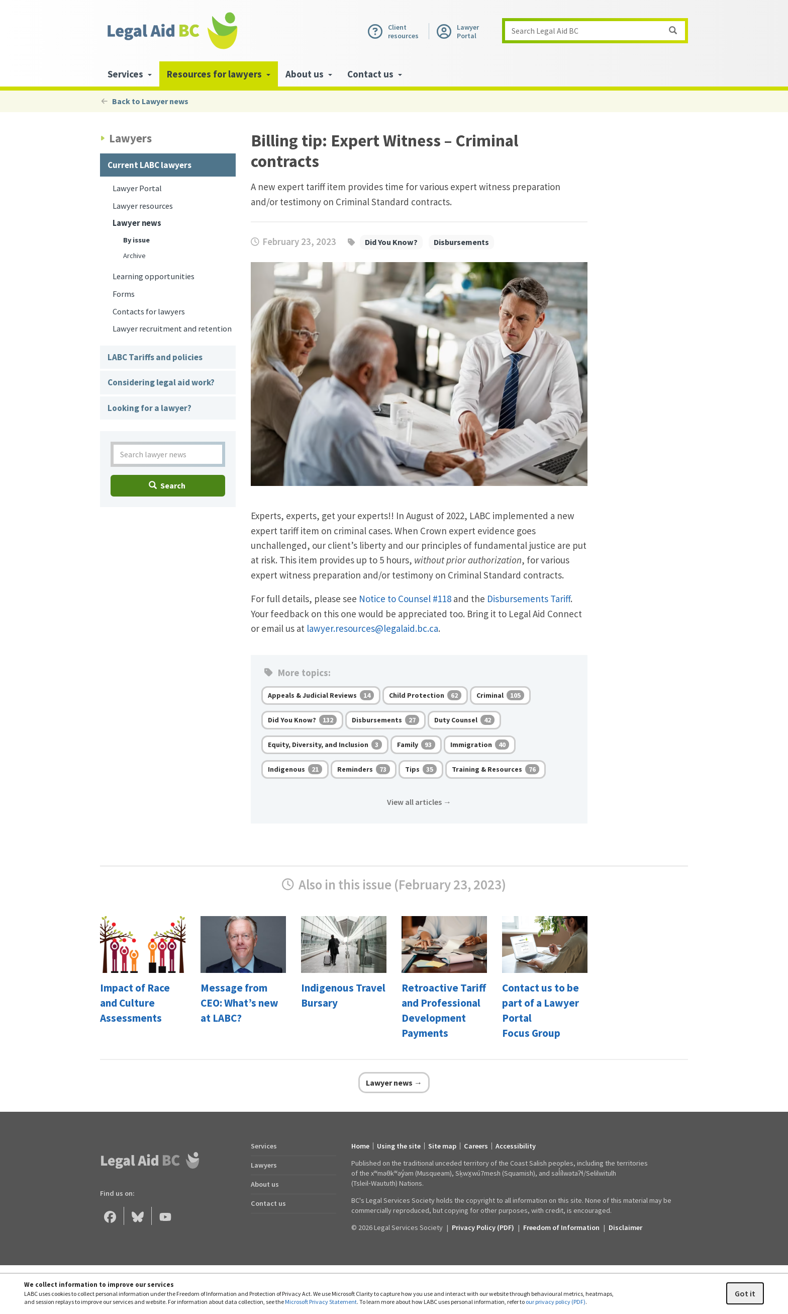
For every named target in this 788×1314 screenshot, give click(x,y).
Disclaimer (625, 1227)
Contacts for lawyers (149, 311)
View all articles (419, 802)
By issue (136, 239)
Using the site (399, 1145)
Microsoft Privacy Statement (321, 1301)
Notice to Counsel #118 (405, 599)
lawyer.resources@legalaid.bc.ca (372, 628)
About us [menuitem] (308, 74)
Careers (476, 1145)
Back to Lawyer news (144, 101)
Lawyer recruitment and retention (172, 328)
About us (265, 1184)
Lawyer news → (394, 1083)
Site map (442, 1145)
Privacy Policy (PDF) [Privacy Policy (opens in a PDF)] (483, 1227)
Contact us (268, 1203)
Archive (134, 255)
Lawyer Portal (137, 188)
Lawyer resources (143, 206)
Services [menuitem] (130, 74)
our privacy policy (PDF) (555, 1301)
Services (264, 1146)
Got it (745, 1293)
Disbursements (461, 242)
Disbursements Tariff (528, 599)
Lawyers (264, 1165)
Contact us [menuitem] (374, 74)
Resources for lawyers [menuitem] (218, 74)
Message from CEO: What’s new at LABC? (239, 1003)
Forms (124, 294)
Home (360, 1145)
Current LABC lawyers (149, 165)
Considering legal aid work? (161, 382)
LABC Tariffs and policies (155, 357)
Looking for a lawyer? (149, 408)
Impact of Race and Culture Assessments (135, 1003)
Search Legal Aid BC (598, 30)
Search (167, 485)
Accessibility (516, 1145)
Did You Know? (391, 242)
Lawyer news (137, 223)
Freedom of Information (561, 1227)
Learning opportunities (153, 276)
